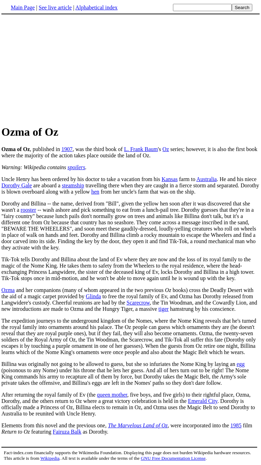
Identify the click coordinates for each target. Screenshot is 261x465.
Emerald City (202, 401)
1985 (236, 425)
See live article (55, 7)
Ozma (8, 290)
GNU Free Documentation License (173, 458)
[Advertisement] (59, 69)
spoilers (76, 167)
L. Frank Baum (141, 149)
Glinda (93, 296)
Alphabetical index (96, 7)
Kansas (169, 179)
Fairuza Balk (67, 432)
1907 (66, 149)
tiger (163, 309)
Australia (206, 179)
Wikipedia (50, 458)
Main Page (23, 7)
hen (95, 192)
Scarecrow (138, 303)
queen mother (112, 395)
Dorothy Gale (16, 185)
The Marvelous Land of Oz (138, 425)
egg (241, 364)
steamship (73, 185)
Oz (166, 149)
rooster (28, 210)
